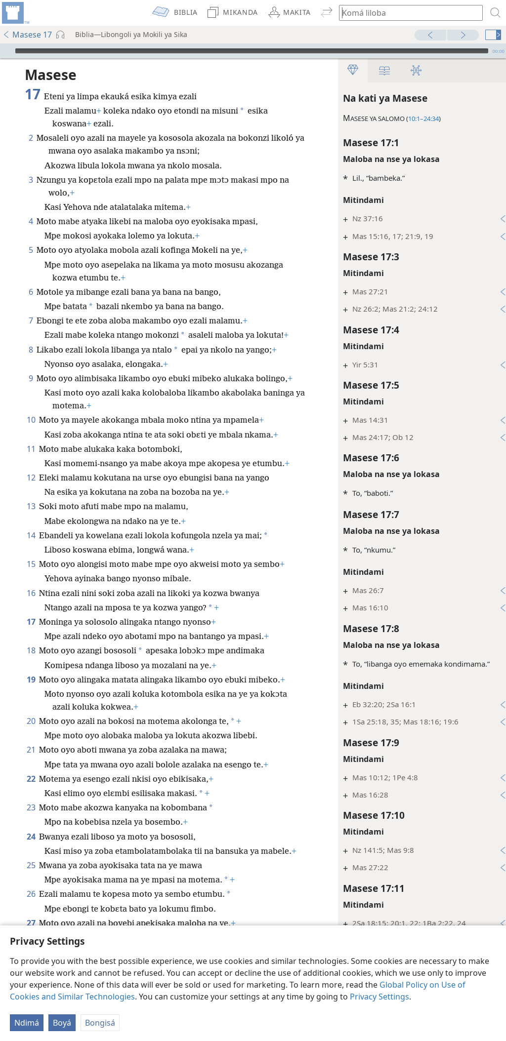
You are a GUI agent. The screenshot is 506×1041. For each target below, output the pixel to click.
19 (31, 679)
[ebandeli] (15, 13)
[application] (253, 50)
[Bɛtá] (6, 51)
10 (31, 419)
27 (31, 923)
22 (31, 778)
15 (31, 564)
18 (31, 650)
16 (31, 593)
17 (31, 621)
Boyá (62, 1022)
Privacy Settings (379, 996)
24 (31, 836)
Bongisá (100, 1022)
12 (31, 477)
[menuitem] (15, 13)
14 (31, 535)
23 (31, 807)
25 (31, 865)
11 (31, 448)
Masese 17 (27, 34)
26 (31, 893)
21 (31, 749)
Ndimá (26, 1022)
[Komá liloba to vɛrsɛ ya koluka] (406, 12)
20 (31, 721)
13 (31, 506)
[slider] (251, 50)
